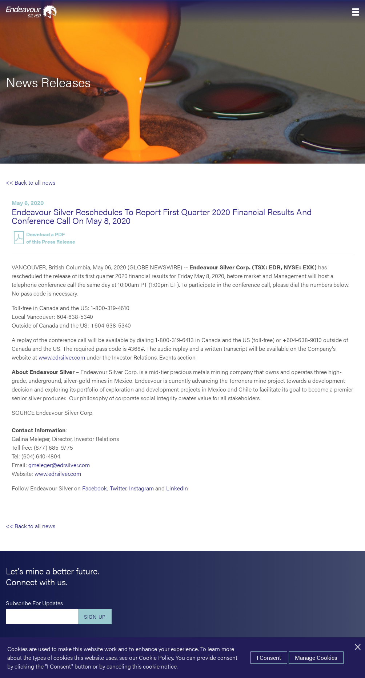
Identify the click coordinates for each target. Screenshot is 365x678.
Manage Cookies (316, 657)
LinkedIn (177, 488)
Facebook (94, 488)
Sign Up (95, 616)
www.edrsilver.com (62, 357)
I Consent (269, 657)
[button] (355, 12)
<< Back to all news (30, 182)
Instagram (141, 488)
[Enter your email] (42, 616)
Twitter (118, 488)
